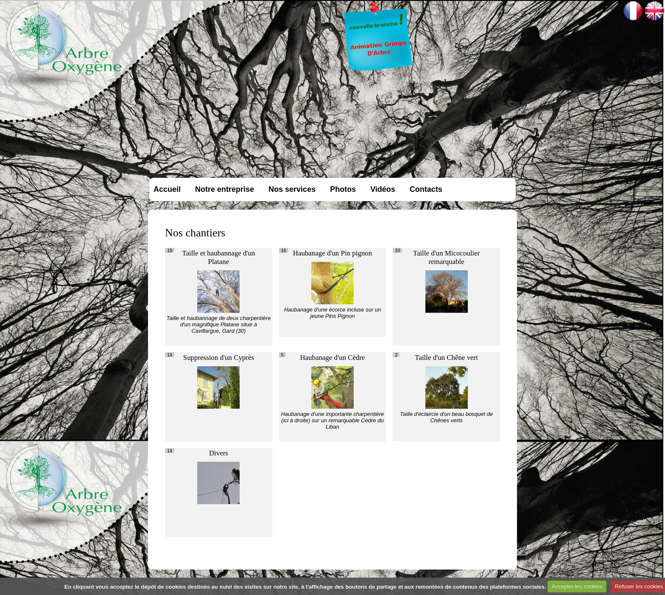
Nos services (292, 189)
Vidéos (382, 189)
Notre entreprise (224, 189)
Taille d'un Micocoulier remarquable (446, 257)
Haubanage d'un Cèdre (332, 358)
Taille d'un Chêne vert (446, 358)
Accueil (167, 189)
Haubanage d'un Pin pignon (332, 253)
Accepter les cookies (577, 586)
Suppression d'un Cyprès (218, 358)
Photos (343, 189)
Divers (218, 453)
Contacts (426, 189)
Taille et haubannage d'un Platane (218, 257)
